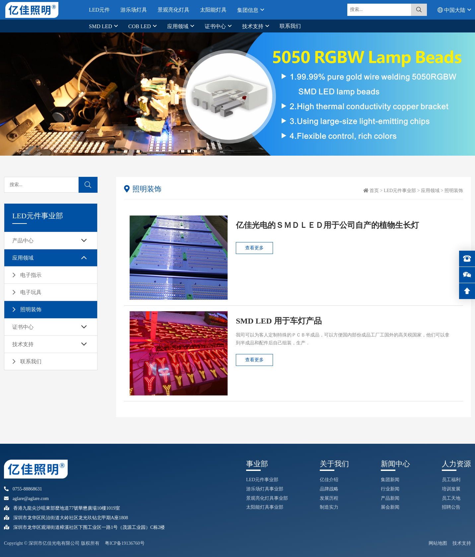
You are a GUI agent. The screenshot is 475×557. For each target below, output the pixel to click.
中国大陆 (452, 10)
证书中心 (216, 26)
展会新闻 (390, 507)
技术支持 (253, 26)
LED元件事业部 (400, 190)
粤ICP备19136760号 (125, 543)
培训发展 (451, 488)
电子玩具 (30, 292)
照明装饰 (30, 309)
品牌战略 (329, 488)
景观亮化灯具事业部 (267, 498)
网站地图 (438, 543)
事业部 (257, 464)
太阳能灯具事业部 (264, 507)
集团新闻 (390, 479)
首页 (374, 190)
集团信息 (248, 10)
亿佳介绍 (329, 479)
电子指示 (30, 275)
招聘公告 (451, 507)
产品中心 (23, 240)
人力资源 (456, 464)
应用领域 (178, 26)
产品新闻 (390, 498)
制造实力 (329, 507)
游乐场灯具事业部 (264, 488)
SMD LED (101, 26)
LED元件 (99, 10)
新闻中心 (395, 464)
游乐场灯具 (133, 10)
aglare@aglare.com (26, 498)
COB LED (140, 26)
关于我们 (334, 464)
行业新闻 (390, 488)
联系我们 (290, 26)
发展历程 (329, 498)
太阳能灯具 (213, 10)
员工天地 (451, 498)
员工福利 (451, 479)
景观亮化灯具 (173, 10)
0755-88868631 (23, 488)
